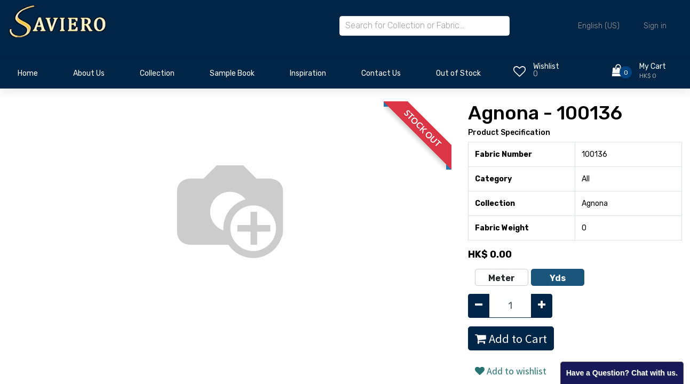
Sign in (655, 25)
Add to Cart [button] (511, 338)
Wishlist (546, 66)
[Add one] (541, 306)
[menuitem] (27, 76)
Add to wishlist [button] (510, 371)
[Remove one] (478, 306)
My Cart (652, 66)
